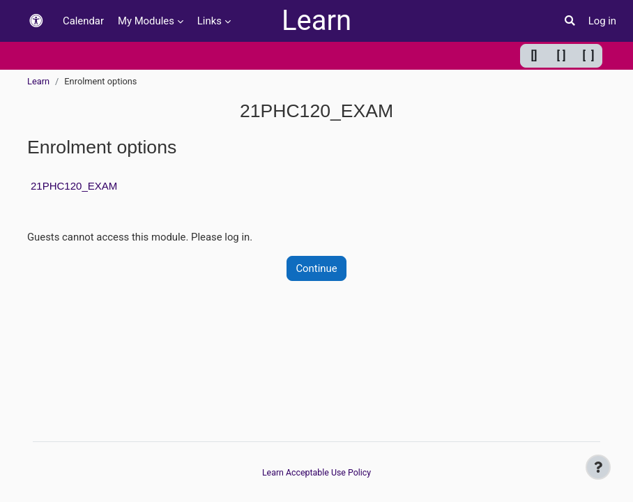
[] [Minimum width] (534, 55)
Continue (316, 268)
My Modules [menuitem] (146, 21)
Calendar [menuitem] (83, 21)
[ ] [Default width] (561, 55)
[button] (36, 21)
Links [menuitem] (209, 21)
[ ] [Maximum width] (589, 55)
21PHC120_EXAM (74, 186)
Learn (316, 20)
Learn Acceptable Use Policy (316, 473)
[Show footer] (598, 467)
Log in (602, 21)
